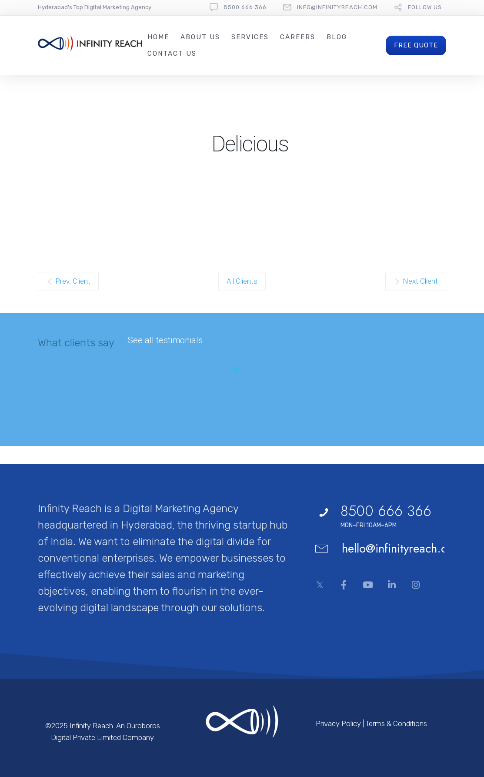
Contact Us (172, 53)
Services (250, 37)
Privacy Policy (338, 723)
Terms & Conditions (396, 723)
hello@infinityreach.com (402, 548)
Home (158, 37)
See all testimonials (165, 340)
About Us (200, 37)
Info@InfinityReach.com (337, 7)
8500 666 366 (245, 7)
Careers (297, 37)
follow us (425, 7)
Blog (337, 37)
